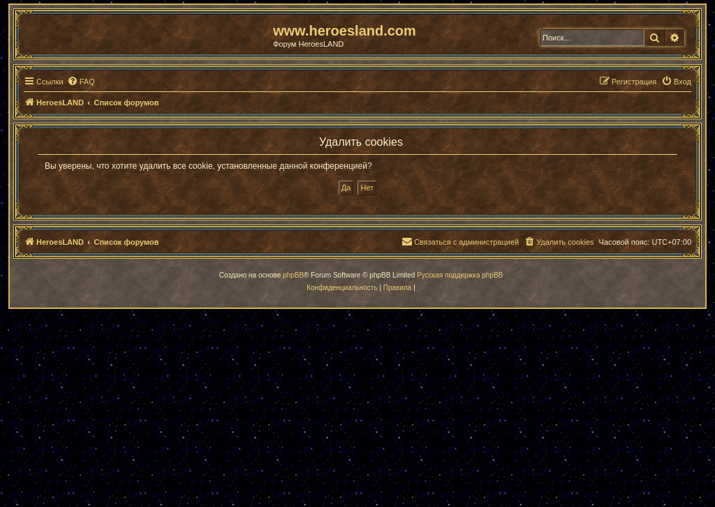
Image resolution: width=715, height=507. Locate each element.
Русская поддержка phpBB (460, 275)
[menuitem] (81, 81)
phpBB (293, 275)
